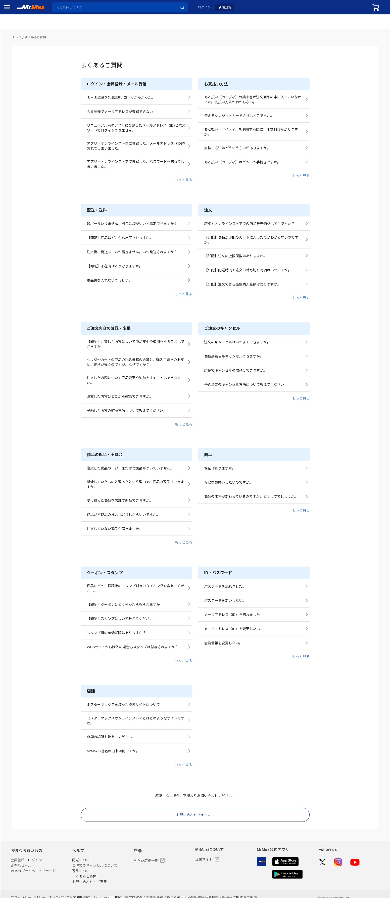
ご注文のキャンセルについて (150, 855)
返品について (138, 860)
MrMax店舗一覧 (193, 850)
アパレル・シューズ (21, 349)
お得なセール (88, 855)
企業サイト (241, 848)
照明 (9, 316)
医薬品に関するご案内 (288, 888)
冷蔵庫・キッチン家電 (23, 273)
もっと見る (217, 169)
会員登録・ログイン (93, 849)
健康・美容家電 (18, 305)
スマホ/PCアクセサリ (22, 327)
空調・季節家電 (18, 284)
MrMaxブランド (18, 47)
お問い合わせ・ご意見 (145, 871)
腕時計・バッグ (18, 360)
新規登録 (229, 9)
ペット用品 (14, 338)
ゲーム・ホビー (18, 382)
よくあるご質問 (140, 865)
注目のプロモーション (23, 37)
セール (11, 27)
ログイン (208, 9)
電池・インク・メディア (25, 371)
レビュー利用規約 (167, 888)
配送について (138, 849)
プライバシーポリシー (93, 888)
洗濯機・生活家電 (20, 294)
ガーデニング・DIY (21, 393)
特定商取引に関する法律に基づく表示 (210, 888)
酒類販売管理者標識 (255, 888)
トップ (84, 26)
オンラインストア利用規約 (132, 888)
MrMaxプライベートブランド (100, 860)
